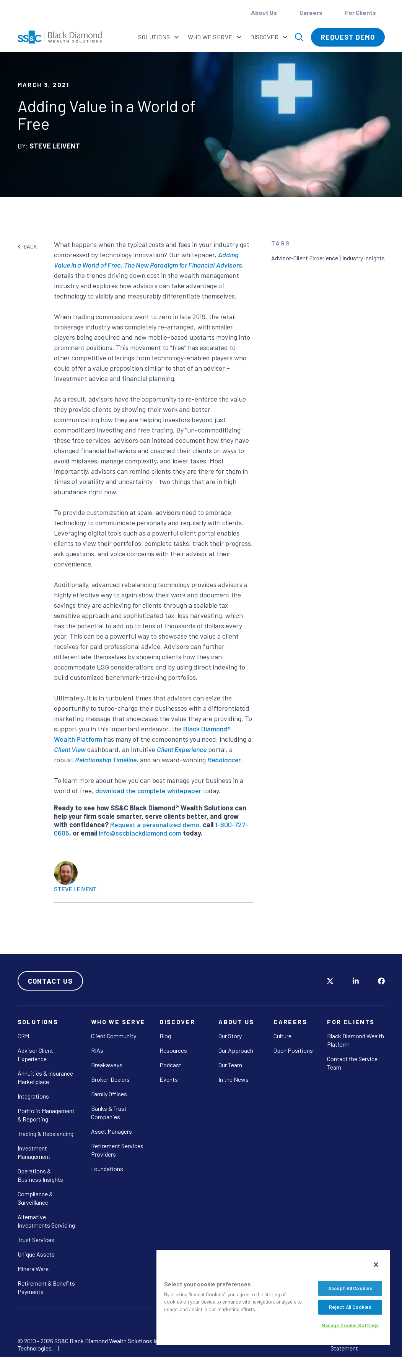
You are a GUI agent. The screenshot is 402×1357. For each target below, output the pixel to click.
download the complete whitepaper (148, 790)
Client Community (113, 1035)
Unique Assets (36, 1254)
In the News (233, 1079)
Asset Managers (111, 1131)
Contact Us (50, 981)
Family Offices (109, 1093)
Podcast (170, 1064)
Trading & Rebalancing (45, 1133)
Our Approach (235, 1050)
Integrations (33, 1096)
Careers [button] (311, 12)
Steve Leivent (75, 888)
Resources (173, 1050)
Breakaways (106, 1064)
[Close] (376, 1264)
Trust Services (36, 1239)
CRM (23, 1035)
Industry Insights (363, 257)
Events (168, 1079)
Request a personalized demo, (155, 824)
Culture (282, 1035)
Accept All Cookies (350, 1288)
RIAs (97, 1050)
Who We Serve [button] (211, 36)
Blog (165, 1035)
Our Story (230, 1035)
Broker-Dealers (110, 1079)
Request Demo (348, 37)
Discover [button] (265, 36)
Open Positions (293, 1050)
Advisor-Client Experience (304, 257)
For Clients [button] (361, 12)
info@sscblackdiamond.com (140, 833)
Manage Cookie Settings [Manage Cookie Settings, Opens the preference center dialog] (350, 1325)
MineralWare (33, 1268)
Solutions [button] (154, 36)
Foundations (107, 1168)
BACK (27, 246)
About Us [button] (264, 12)
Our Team (230, 1064)
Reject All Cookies (350, 1307)
